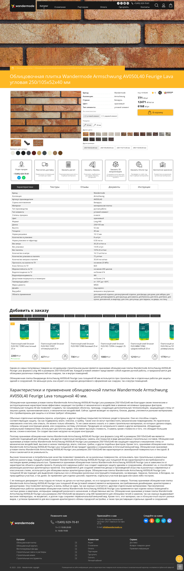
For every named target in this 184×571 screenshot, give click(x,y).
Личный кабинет (95, 560)
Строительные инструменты (29, 558)
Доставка (133, 542)
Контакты (145, 7)
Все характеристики (89, 111)
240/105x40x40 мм (107, 148)
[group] (44, 170)
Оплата (103, 7)
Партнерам (83, 7)
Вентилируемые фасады (27, 549)
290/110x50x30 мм (139, 148)
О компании (60, 7)
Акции (90, 542)
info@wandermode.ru (112, 527)
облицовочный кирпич (154, 496)
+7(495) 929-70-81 (21, 174)
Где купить (124, 7)
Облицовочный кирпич (27, 546)
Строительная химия (26, 555)
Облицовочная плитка (26, 542)
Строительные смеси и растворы (31, 552)
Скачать (91, 557)
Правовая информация (139, 548)
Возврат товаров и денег (140, 545)
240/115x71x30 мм (123, 148)
